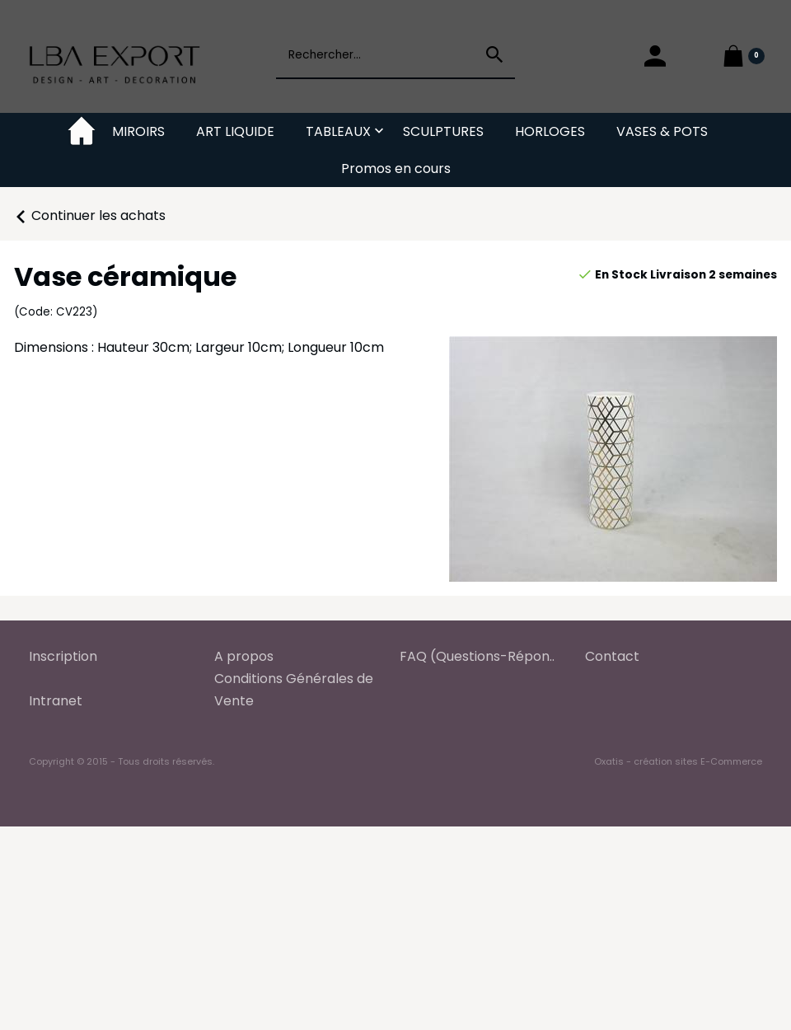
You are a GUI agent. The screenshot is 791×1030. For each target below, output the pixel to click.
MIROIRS (138, 131)
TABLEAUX (338, 131)
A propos (244, 656)
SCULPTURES (443, 131)
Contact (612, 656)
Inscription (63, 656)
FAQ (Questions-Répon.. (477, 656)
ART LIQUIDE (235, 131)
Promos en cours (396, 168)
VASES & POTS (662, 131)
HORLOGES (550, 131)
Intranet (55, 700)
